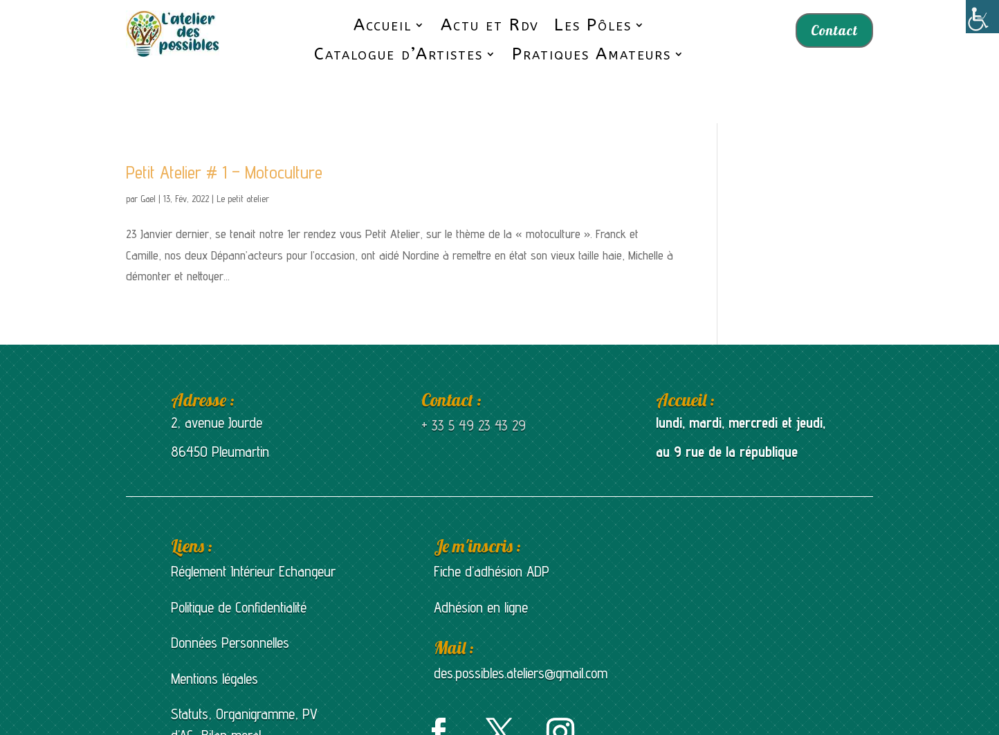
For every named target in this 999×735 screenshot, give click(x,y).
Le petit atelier (243, 155)
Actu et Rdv (490, 25)
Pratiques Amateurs (591, 54)
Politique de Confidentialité (238, 563)
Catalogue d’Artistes (398, 54)
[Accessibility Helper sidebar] (982, 16)
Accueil (383, 25)
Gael (148, 155)
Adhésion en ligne (481, 563)
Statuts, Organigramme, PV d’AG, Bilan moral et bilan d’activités (244, 692)
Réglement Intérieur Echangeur (253, 527)
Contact (834, 30)
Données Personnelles (230, 599)
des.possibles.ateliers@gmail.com (520, 629)
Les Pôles (593, 25)
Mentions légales (214, 635)
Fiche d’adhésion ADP (491, 527)
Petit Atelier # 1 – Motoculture (224, 128)
